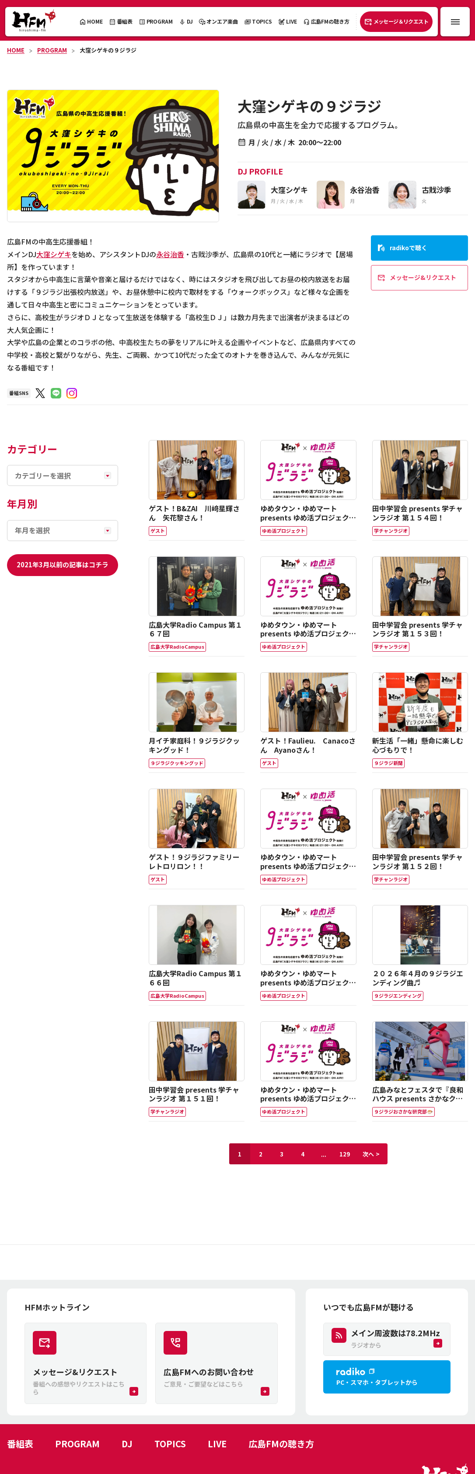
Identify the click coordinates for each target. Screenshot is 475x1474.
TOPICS (170, 1443)
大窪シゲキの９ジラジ (108, 50)
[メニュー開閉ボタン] (455, 21)
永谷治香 (170, 254)
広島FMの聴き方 (281, 1443)
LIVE (217, 1443)
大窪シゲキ (53, 254)
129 (344, 1154)
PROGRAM (52, 50)
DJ (127, 1443)
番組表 (20, 1443)
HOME (15, 50)
